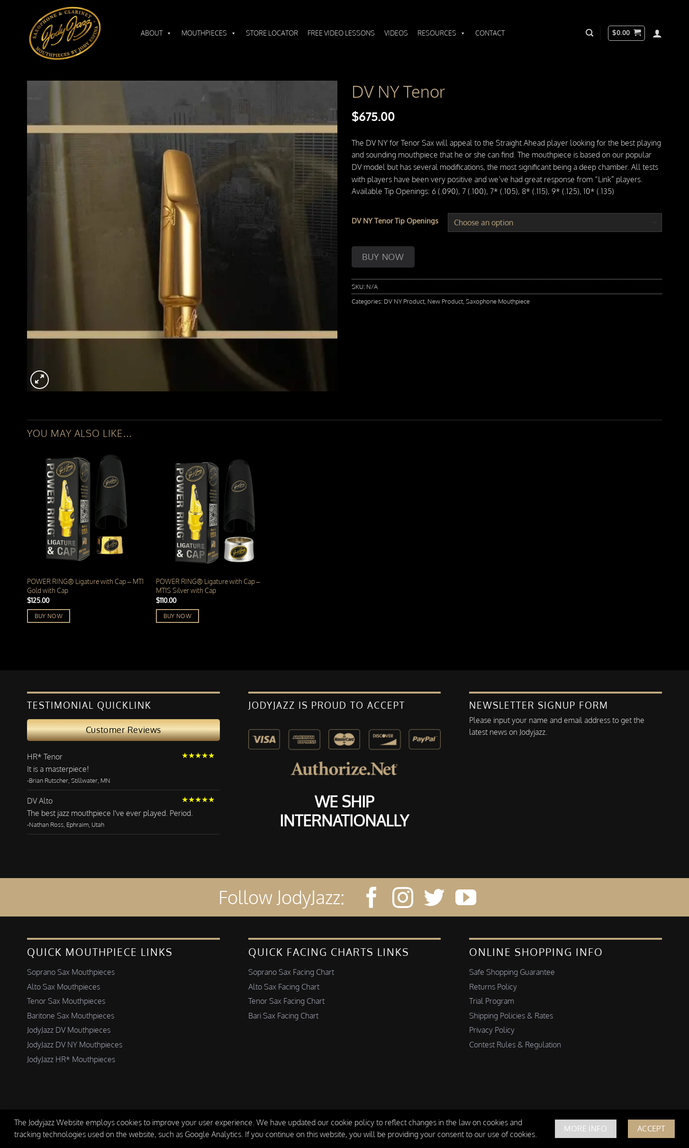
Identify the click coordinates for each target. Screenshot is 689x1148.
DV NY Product (404, 301)
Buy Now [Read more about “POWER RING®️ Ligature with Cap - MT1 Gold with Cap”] (49, 616)
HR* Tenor (45, 756)
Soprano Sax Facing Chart (291, 972)
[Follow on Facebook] (371, 899)
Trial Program (491, 1001)
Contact (490, 33)
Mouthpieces (208, 33)
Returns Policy (493, 986)
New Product (445, 301)
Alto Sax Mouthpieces (63, 986)
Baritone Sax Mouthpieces (70, 1015)
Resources (441, 33)
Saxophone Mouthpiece (498, 301)
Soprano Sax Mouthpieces (71, 972)
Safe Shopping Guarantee (512, 972)
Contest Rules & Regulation (515, 1044)
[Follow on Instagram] (402, 899)
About (156, 33)
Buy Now (383, 256)
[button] (589, 33)
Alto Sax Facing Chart (283, 986)
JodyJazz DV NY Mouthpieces (74, 1044)
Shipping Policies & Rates (511, 1015)
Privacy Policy (492, 1030)
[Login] (657, 33)
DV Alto (40, 800)
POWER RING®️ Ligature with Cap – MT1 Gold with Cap (85, 585)
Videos (396, 33)
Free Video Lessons (341, 33)
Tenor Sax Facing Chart (286, 1001)
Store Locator (272, 33)
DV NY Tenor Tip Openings (395, 221)
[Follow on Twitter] (434, 899)
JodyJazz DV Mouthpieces (68, 1030)
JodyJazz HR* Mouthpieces (71, 1059)
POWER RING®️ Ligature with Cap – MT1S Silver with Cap (208, 585)
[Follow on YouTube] (465, 899)
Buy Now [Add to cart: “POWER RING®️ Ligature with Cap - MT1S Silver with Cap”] (177, 616)
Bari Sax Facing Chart (283, 1015)
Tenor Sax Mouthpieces (66, 1001)
